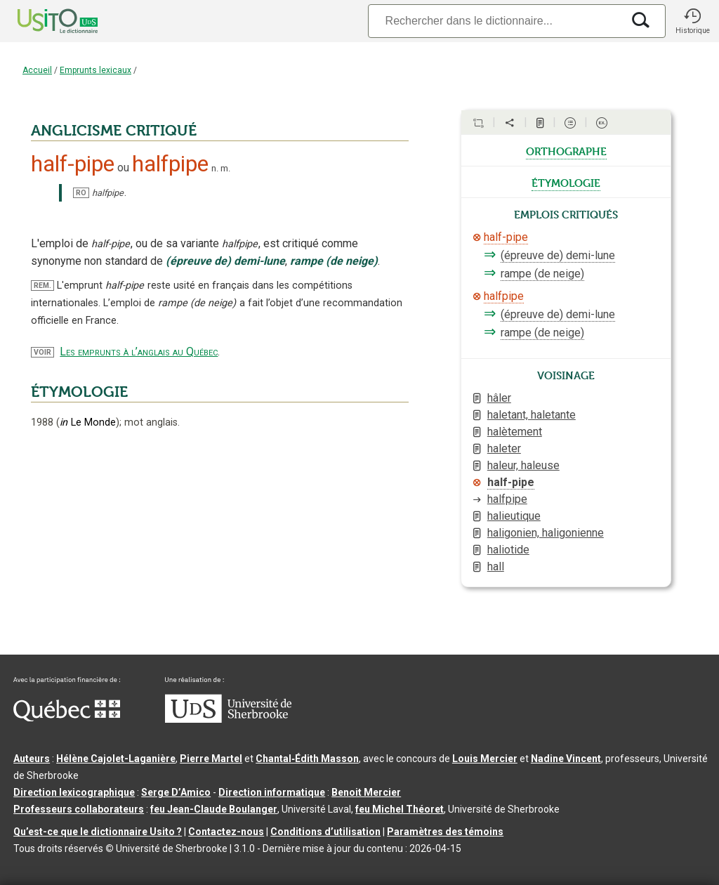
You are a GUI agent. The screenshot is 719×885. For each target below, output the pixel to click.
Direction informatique (271, 792)
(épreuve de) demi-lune (558, 255)
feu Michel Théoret (399, 809)
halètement (514, 431)
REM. (42, 285)
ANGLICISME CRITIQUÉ (114, 130)
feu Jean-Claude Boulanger (213, 809)
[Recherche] (495, 21)
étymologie (566, 181)
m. (225, 168)
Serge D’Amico (176, 792)
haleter (504, 448)
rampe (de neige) (542, 273)
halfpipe (504, 296)
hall (495, 566)
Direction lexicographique (74, 792)
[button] (692, 21)
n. (214, 168)
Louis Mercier (484, 758)
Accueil (37, 70)
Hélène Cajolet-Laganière (116, 758)
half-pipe (506, 237)
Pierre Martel (211, 758)
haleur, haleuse (523, 465)
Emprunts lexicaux (95, 70)
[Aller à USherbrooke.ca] (228, 719)
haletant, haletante (531, 414)
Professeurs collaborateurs (78, 809)
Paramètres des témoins (445, 831)
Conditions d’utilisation (325, 831)
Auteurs (31, 758)
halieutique (514, 516)
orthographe (566, 150)
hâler (499, 398)
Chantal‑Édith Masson (307, 758)
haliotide (508, 549)
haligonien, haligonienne (545, 532)
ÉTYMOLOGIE (79, 391)
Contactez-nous (226, 831)
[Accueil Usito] (42, 21)
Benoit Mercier (366, 792)
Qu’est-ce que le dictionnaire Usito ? (97, 831)
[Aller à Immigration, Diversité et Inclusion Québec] (66, 717)
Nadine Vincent (566, 758)
